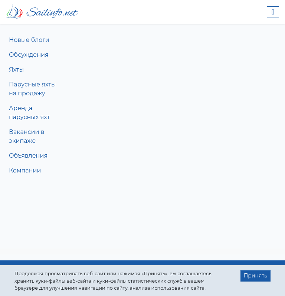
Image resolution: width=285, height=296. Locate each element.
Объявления (28, 155)
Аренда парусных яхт (29, 113)
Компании (25, 170)
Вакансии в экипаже (27, 136)
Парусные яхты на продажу (32, 89)
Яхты (16, 69)
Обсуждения (29, 54)
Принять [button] (255, 275)
